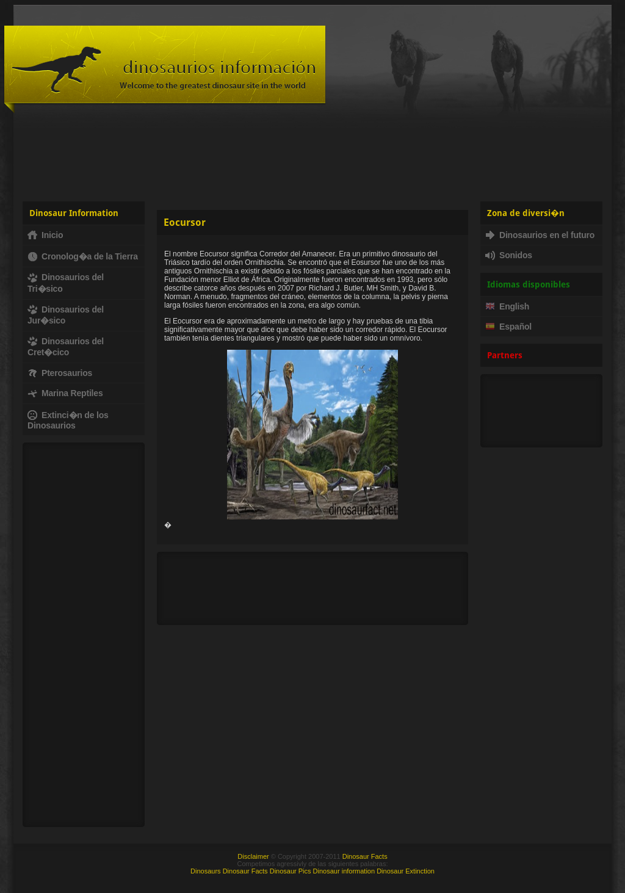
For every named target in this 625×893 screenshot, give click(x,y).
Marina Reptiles (65, 393)
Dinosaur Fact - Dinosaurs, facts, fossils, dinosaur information (165, 70)
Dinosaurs (205, 871)
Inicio (45, 235)
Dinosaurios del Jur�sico (65, 315)
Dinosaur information (344, 871)
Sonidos (508, 255)
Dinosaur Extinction (406, 871)
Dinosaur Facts (365, 856)
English (507, 306)
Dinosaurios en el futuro (539, 235)
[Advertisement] (312, 155)
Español (508, 326)
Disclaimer (253, 856)
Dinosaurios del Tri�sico (65, 282)
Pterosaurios (59, 373)
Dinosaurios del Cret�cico (65, 346)
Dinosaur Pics (290, 871)
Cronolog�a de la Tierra (82, 256)
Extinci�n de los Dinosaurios (68, 420)
